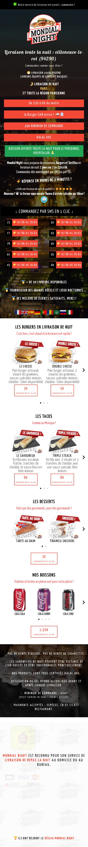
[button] (26, 390)
